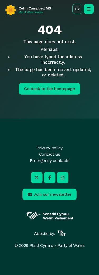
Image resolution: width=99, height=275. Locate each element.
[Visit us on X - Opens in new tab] (37, 177)
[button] (77, 9)
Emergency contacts (49, 160)
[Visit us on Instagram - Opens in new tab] (62, 177)
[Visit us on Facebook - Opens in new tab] (49, 177)
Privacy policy (49, 147)
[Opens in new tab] (49, 218)
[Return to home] (28, 10)
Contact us (49, 154)
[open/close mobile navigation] (89, 9)
